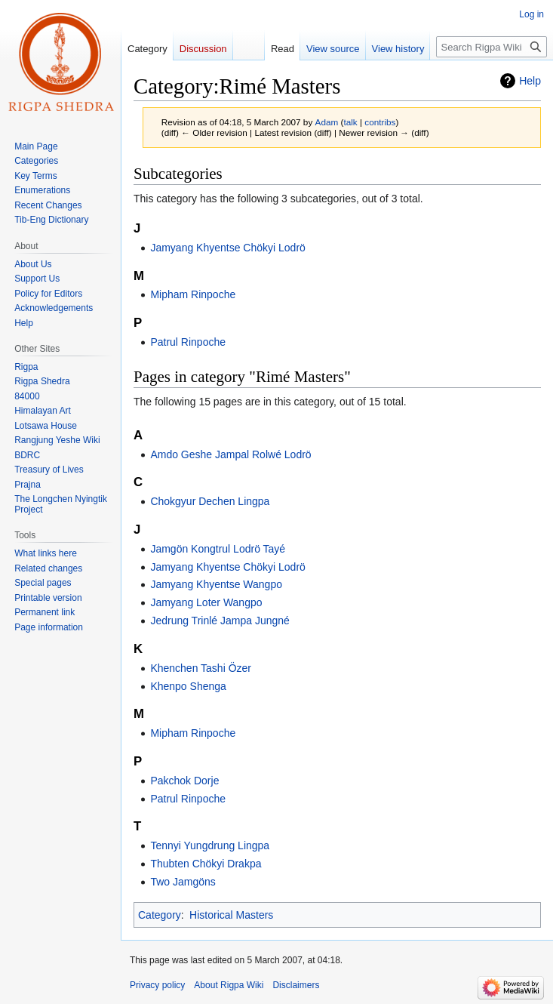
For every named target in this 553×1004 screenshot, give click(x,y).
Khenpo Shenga (188, 686)
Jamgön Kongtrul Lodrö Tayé (217, 549)
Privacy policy (157, 985)
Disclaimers (295, 985)
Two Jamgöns (182, 882)
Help (530, 81)
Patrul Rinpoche (188, 342)
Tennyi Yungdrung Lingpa (209, 845)
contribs (379, 122)
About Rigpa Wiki (228, 985)
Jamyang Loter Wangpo (206, 602)
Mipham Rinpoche (192, 294)
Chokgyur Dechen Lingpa (209, 501)
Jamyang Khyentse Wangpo (216, 584)
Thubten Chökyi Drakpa (205, 864)
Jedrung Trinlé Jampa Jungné (219, 620)
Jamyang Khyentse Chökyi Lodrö (227, 248)
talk (350, 122)
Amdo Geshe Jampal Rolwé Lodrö (230, 454)
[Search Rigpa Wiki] (491, 46)
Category (159, 915)
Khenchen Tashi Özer (200, 668)
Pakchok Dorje (184, 781)
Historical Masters (231, 915)
